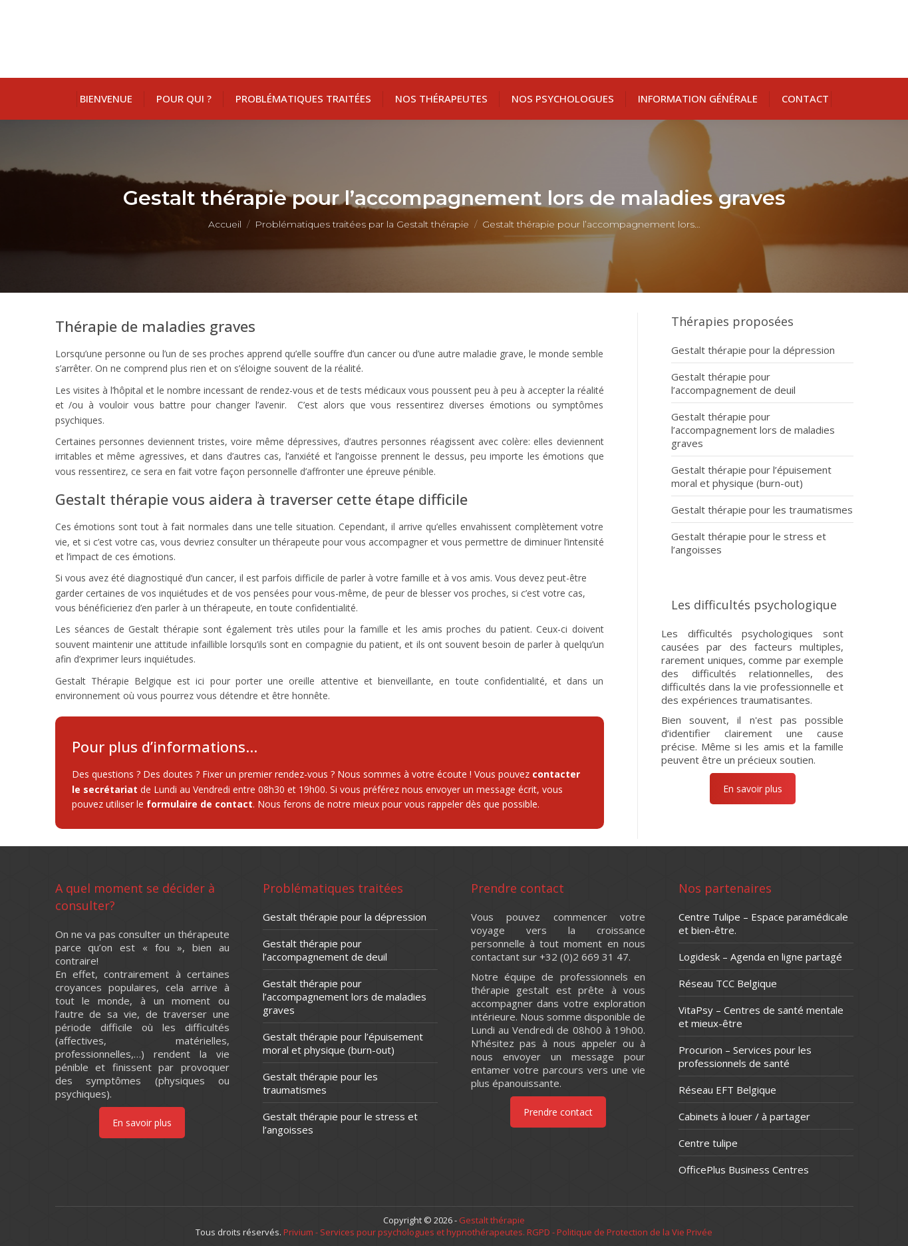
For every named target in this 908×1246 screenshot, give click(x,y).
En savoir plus (752, 788)
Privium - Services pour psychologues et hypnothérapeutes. (404, 1232)
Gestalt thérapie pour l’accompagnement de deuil (733, 383)
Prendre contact (558, 1112)
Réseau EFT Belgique (727, 1089)
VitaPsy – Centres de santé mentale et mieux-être (761, 1016)
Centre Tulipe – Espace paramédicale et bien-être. (763, 923)
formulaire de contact (199, 804)
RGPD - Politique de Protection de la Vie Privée (618, 1232)
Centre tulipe (708, 1143)
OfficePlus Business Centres (744, 1169)
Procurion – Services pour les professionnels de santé (745, 1056)
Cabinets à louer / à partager (744, 1116)
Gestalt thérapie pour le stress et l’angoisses (748, 543)
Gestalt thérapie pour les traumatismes (762, 509)
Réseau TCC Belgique (728, 983)
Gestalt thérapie (492, 1220)
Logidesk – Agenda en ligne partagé (760, 956)
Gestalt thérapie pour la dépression (753, 350)
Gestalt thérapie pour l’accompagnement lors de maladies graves (753, 430)
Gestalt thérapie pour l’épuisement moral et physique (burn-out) (751, 476)
